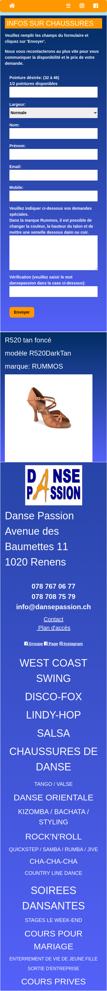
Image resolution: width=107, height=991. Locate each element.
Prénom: (17, 146)
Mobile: (16, 187)
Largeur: (17, 104)
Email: (15, 166)
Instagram (71, 643)
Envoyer (22, 312)
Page (51, 643)
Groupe (33, 643)
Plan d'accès (53, 628)
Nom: (14, 125)
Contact (53, 619)
